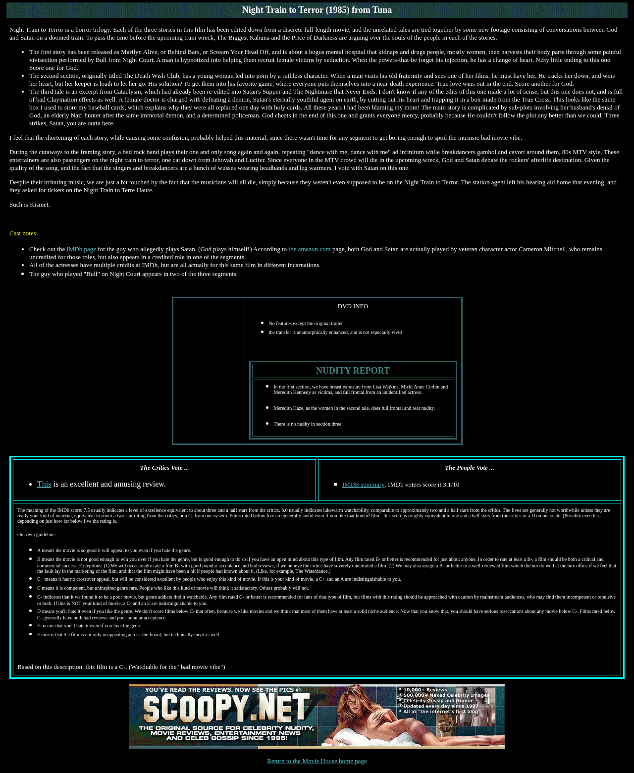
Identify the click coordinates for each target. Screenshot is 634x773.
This (44, 484)
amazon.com (313, 249)
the (293, 249)
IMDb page (81, 249)
